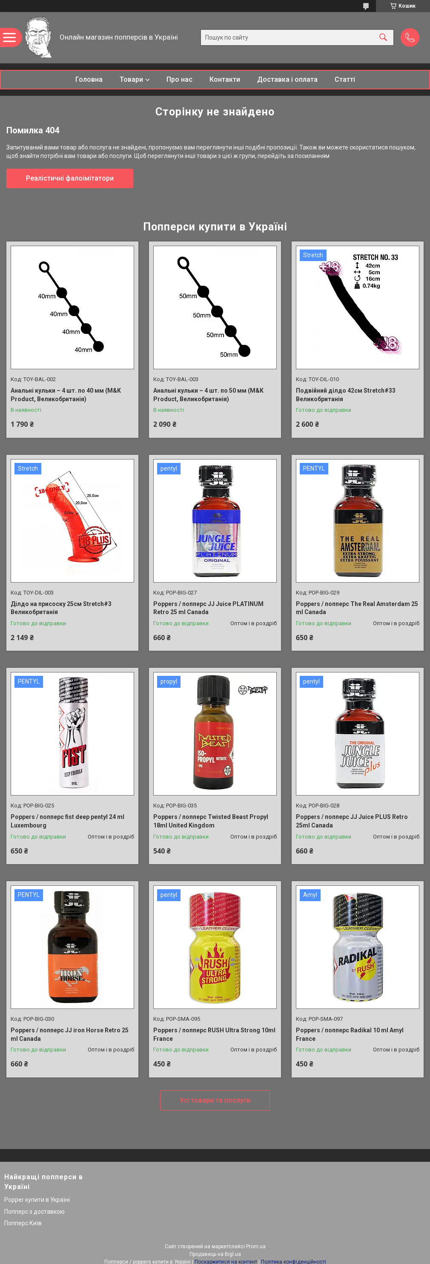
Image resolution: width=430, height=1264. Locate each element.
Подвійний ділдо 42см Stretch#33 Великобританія (346, 394)
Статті (345, 79)
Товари (131, 79)
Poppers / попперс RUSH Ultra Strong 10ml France (214, 1034)
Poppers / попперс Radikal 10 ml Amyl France (350, 1034)
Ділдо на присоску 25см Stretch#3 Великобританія (61, 608)
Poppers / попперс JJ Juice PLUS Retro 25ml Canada (352, 821)
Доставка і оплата (287, 79)
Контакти (224, 79)
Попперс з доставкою (34, 1211)
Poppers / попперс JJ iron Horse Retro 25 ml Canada (70, 1034)
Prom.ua (256, 1247)
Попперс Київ (23, 1223)
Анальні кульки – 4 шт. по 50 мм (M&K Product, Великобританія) (208, 394)
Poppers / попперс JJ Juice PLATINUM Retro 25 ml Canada (208, 608)
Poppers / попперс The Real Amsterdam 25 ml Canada (357, 608)
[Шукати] (383, 38)
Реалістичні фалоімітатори (70, 178)
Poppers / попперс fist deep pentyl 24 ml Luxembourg (67, 821)
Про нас (179, 79)
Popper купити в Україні (37, 1199)
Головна (89, 79)
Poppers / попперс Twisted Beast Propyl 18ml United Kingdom (210, 821)
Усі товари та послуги (215, 1100)
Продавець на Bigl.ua (215, 1254)
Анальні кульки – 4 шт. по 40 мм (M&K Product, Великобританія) (66, 394)
